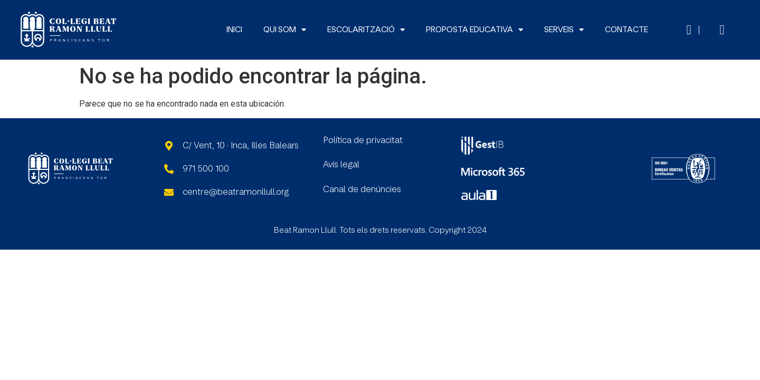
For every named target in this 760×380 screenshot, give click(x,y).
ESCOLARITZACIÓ (366, 30)
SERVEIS (564, 30)
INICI (234, 30)
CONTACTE (626, 30)
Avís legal (341, 164)
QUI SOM (284, 30)
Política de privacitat (363, 140)
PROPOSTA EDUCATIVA (474, 30)
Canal (335, 189)
